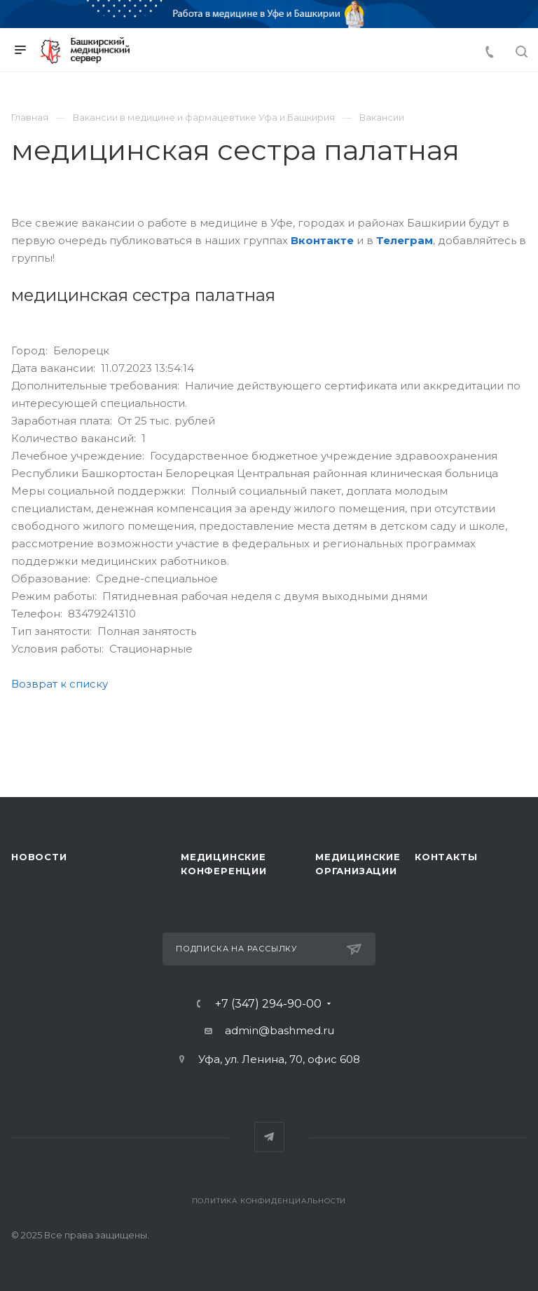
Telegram (269, 1137)
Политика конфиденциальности (269, 1200)
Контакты (446, 856)
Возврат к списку (59, 683)
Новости (39, 856)
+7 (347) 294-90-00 (268, 1004)
